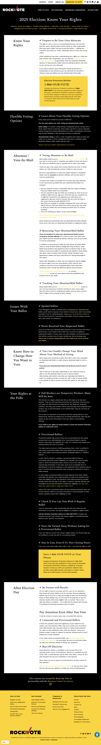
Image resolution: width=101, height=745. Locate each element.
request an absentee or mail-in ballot (72, 159)
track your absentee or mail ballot (69, 287)
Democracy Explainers (38, 706)
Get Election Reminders (17, 709)
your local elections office (78, 314)
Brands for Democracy (60, 704)
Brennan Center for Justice (60, 683)
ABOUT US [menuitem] (59, 2)
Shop (75, 707)
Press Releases (78, 717)
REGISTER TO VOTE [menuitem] (74, 2)
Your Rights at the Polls (47, 28)
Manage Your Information (82, 722)
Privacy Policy (78, 712)
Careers (76, 709)
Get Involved (36, 696)
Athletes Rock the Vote (60, 702)
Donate (76, 700)
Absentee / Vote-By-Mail (60, 26)
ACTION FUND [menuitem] (93, 10)
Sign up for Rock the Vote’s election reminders (55, 666)
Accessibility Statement (81, 719)
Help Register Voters (37, 700)
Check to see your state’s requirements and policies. (57, 145)
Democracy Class (58, 707)
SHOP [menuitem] (50, 2)
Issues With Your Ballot (80, 26)
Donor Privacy (78, 714)
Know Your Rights (24, 26)
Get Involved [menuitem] (57, 10)
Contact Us (77, 704)
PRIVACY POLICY (45, 739)
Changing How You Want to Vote (25, 28)
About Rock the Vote (82, 696)
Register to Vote (15, 700)
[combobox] (5, 742)
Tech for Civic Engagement (61, 709)
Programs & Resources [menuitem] (75, 10)
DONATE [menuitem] (42, 2)
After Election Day (80, 28)
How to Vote (15, 696)
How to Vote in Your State (18, 706)
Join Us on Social (36, 713)
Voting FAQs (14, 711)
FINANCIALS (54, 739)
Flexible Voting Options (41, 26)
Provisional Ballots (65, 28)
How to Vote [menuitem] (43, 10)
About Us (77, 702)
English (4, 742)
